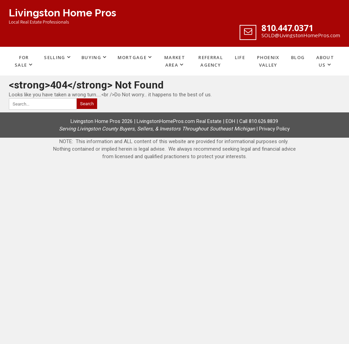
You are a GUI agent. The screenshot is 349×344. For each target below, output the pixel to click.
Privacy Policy (274, 129)
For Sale (22, 61)
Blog (298, 57)
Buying (91, 57)
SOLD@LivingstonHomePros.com (300, 35)
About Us (325, 61)
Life (240, 57)
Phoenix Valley (268, 61)
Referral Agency (210, 61)
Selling (54, 57)
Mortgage (132, 57)
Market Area (174, 61)
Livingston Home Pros (62, 13)
